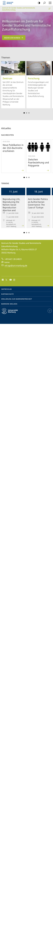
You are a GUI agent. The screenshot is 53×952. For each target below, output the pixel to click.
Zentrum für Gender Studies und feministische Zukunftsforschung (49, 9)
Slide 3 (26, 113)
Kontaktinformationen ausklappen (49, 310)
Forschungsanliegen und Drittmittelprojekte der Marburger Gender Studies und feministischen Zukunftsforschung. (38, 79)
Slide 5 (29, 113)
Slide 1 (24, 113)
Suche (44, 3)
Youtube (10, 279)
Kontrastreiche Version (38, 3)
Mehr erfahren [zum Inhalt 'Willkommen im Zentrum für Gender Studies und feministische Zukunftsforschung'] (13, 37)
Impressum (6, 289)
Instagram (14, 279)
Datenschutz (7, 294)
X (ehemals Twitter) (6, 279)
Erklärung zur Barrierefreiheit (16, 299)
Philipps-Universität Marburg (11, 312)
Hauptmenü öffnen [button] (49, 3)
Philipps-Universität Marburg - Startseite (8, 3)
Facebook (2, 279)
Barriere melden (9, 304)
